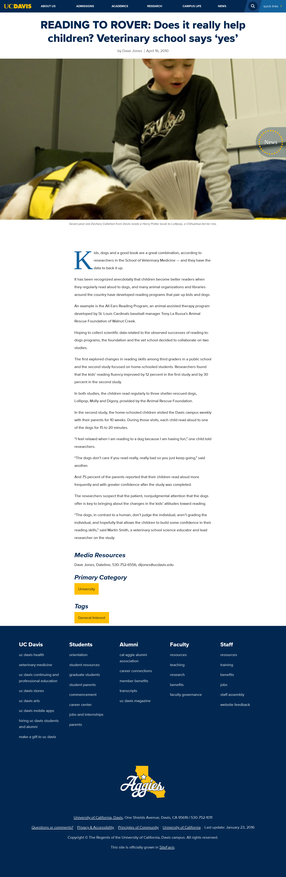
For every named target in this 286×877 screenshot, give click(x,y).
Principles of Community (138, 827)
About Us (48, 6)
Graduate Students (84, 674)
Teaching (177, 664)
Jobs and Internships (86, 714)
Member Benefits (134, 680)
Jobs (223, 684)
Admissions (85, 6)
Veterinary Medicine (35, 664)
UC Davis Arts (29, 700)
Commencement (82, 694)
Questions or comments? (52, 827)
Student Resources (84, 664)
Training (226, 664)
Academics (120, 6)
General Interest (91, 617)
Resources (178, 654)
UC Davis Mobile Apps (36, 710)
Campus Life (192, 6)
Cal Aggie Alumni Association (133, 658)
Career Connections (136, 670)
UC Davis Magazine (135, 700)
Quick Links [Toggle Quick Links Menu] (270, 6)
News (222, 6)
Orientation (78, 654)
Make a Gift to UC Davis (37, 736)
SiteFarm (166, 847)
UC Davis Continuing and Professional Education (39, 677)
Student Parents (82, 684)
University (86, 589)
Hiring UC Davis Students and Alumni (39, 723)
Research (154, 6)
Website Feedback (235, 704)
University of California (182, 827)
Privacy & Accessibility (95, 827)
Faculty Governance (186, 694)
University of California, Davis (98, 817)
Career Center (80, 704)
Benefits (177, 684)
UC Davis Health (31, 654)
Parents (75, 724)
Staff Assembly (232, 694)
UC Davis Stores (31, 690)
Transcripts (128, 690)
